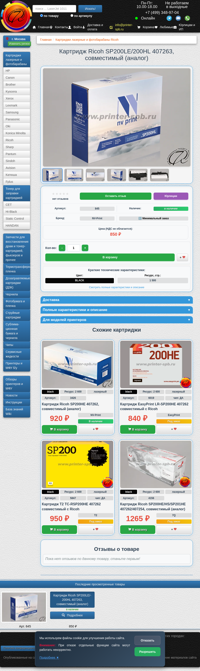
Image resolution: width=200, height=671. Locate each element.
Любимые (164, 27)
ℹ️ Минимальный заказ (153, 218)
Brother (11, 84)
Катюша (11, 175)
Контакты (58, 27)
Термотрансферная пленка (18, 269)
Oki (8, 126)
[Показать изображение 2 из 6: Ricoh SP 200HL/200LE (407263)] (73, 175)
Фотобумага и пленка (15, 303)
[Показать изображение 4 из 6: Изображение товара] (116, 175)
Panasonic (13, 119)
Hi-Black (11, 211)
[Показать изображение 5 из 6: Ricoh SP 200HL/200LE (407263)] (138, 175)
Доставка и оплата (92, 27)
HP (8, 70)
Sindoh (10, 161)
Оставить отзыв (115, 196)
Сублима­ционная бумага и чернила (12, 331)
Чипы (9, 345)
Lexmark (11, 105)
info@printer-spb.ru (121, 27)
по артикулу (81, 16)
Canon (10, 77)
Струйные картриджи (13, 315)
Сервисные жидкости (14, 354)
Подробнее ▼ (49, 657)
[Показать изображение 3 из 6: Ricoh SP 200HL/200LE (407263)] (95, 175)
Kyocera (11, 91)
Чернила (12, 294)
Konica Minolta (16, 133)
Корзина (145, 27)
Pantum (11, 154)
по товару (49, 16)
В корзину (59, 430)
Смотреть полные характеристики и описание (116, 286)
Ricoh (9, 140)
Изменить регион (19, 43)
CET (9, 204)
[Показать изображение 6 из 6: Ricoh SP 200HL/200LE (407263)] (159, 175)
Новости (11, 395)
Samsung (12, 112)
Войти (75, 27)
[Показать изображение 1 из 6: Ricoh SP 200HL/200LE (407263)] (52, 175)
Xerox (10, 98)
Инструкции (14, 402)
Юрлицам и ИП (184, 27)
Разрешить (147, 651)
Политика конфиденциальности (22, 648)
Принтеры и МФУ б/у (14, 366)
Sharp (10, 147)
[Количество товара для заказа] (73, 247)
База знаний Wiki (14, 412)
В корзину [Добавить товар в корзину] (109, 257)
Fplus (9, 181)
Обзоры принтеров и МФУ (14, 384)
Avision (10, 168)
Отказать (147, 640)
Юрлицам (171, 196)
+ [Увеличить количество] (86, 248)
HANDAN (12, 225)
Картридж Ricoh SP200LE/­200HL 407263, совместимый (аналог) (72, 601)
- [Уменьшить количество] (62, 248)
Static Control (15, 218)
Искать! (90, 8)
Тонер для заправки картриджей (14, 193)
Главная (41, 27)
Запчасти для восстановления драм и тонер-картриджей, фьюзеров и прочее (17, 248)
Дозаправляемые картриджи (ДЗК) (18, 283)
